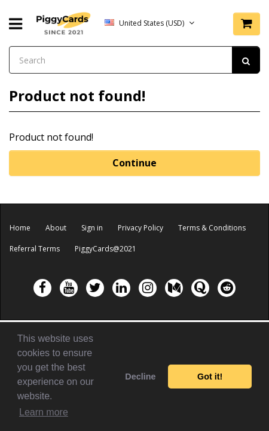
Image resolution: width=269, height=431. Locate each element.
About (55, 228)
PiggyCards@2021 (105, 249)
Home (20, 228)
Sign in (92, 228)
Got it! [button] (209, 376)
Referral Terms (35, 249)
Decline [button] (140, 376)
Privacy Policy (140, 228)
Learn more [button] (43, 412)
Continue (134, 162)
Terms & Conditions (212, 228)
